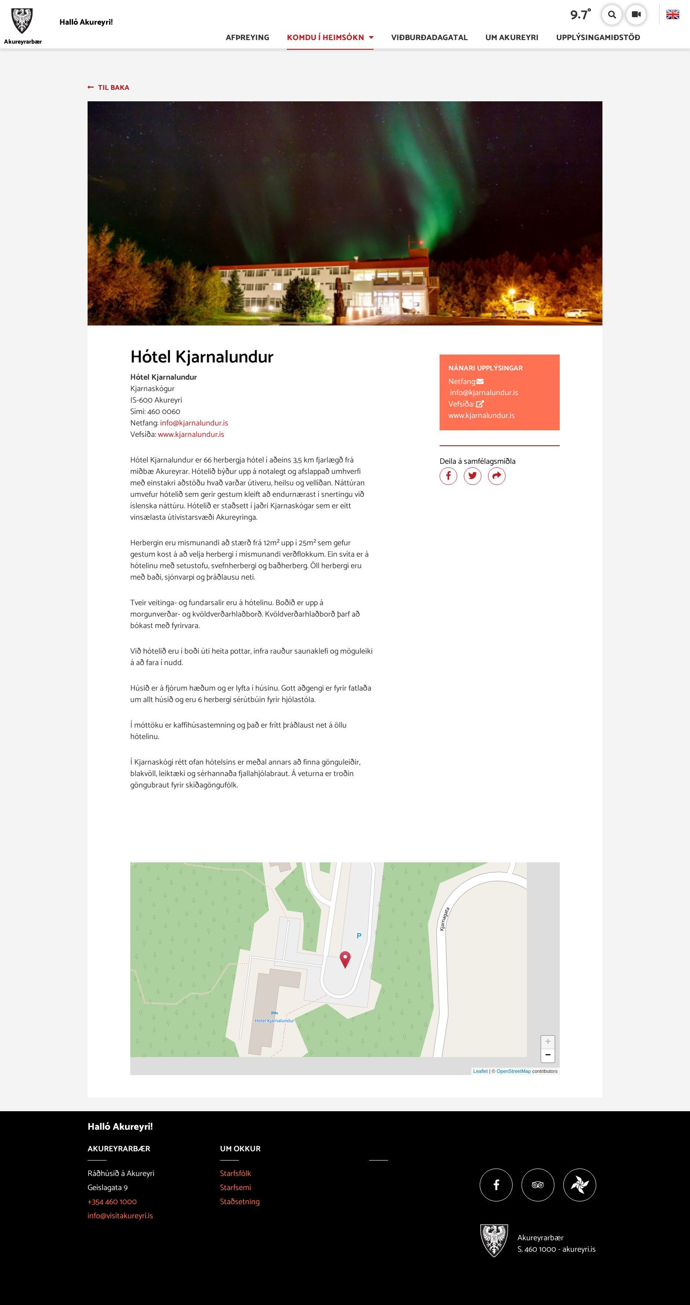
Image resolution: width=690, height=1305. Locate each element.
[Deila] (497, 476)
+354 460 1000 (112, 1202)
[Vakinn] (579, 1184)
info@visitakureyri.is (120, 1216)
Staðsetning (240, 1202)
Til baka (113, 88)
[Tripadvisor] (537, 1184)
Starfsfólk (235, 1173)
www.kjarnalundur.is (191, 434)
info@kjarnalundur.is (193, 423)
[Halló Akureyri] (88, 22)
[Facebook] (496, 1184)
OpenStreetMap (514, 1071)
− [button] (548, 1055)
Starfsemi (235, 1187)
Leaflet (480, 1071)
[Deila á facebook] (448, 476)
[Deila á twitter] (472, 476)
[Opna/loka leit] (612, 15)
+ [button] (548, 1042)
